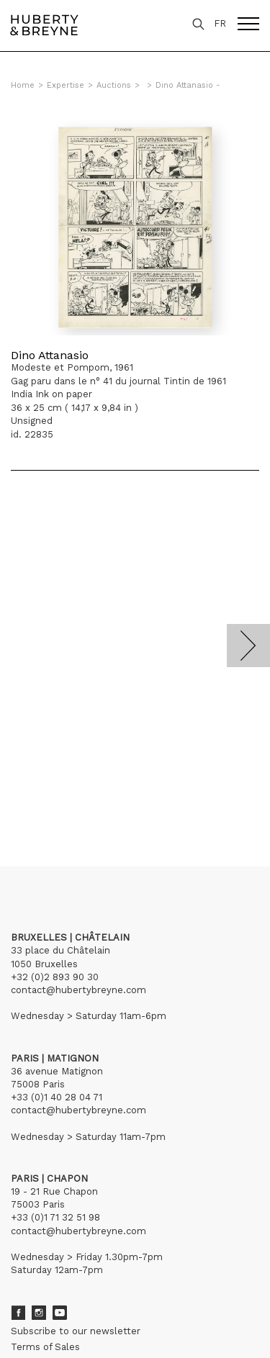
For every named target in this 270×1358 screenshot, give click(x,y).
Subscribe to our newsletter (75, 1331)
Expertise (65, 85)
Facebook (18, 1312)
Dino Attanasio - (188, 85)
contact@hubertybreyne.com (78, 989)
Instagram (39, 1312)
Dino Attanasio (50, 355)
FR (220, 23)
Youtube (60, 1312)
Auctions (113, 85)
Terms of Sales (45, 1346)
